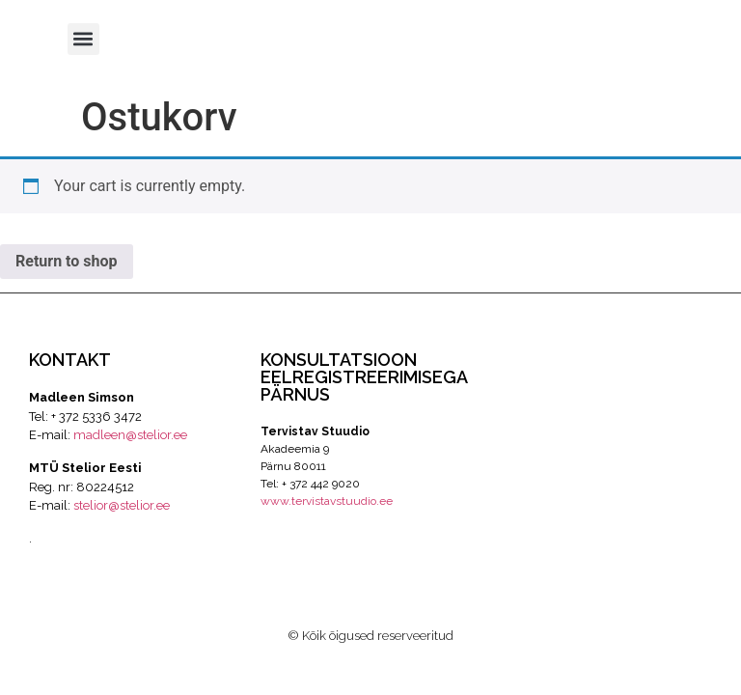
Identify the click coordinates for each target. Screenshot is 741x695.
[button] (83, 39)
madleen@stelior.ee (130, 435)
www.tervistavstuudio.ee (327, 501)
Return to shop (66, 261)
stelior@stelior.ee (121, 505)
